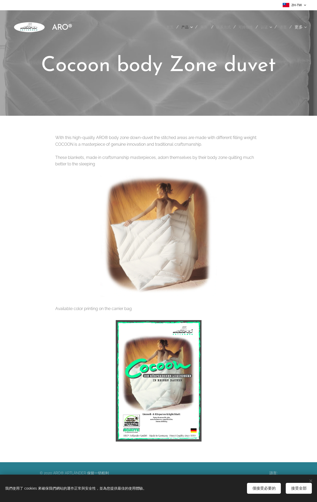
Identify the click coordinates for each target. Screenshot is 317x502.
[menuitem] (163, 27)
